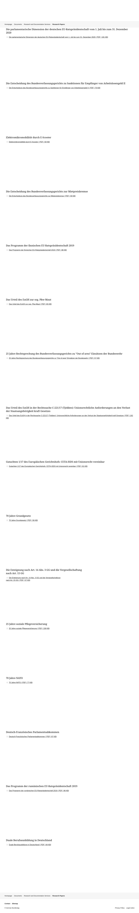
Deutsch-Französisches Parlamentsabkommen (27, 737)
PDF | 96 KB (63, 791)
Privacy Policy (119, 908)
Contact (7, 903)
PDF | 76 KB (95, 88)
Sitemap (15, 903)
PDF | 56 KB (32, 520)
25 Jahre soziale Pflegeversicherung (23, 628)
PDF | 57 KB (94, 358)
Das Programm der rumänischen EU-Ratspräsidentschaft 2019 (33, 791)
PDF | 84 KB (45, 845)
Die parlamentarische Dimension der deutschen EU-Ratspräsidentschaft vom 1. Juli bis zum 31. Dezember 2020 (52, 37)
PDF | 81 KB (82, 466)
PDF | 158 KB (43, 628)
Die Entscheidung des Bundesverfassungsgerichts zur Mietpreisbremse (36, 196)
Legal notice (130, 908)
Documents (18, 24)
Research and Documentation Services (37, 24)
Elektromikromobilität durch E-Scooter (24, 142)
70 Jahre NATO (15, 682)
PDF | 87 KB (51, 737)
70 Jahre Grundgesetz (18, 520)
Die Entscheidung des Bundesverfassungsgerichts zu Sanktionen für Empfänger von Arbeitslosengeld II (49, 88)
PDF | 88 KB (61, 250)
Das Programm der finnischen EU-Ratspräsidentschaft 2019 (32, 250)
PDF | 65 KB (46, 304)
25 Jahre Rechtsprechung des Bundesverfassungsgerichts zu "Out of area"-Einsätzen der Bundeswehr (49, 358)
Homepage (8, 24)
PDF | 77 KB (27, 682)
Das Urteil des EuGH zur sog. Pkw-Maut (24, 304)
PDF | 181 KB (102, 37)
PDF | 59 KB (44, 142)
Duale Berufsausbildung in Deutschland (24, 845)
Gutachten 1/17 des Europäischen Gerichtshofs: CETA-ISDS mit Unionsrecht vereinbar (42, 466)
